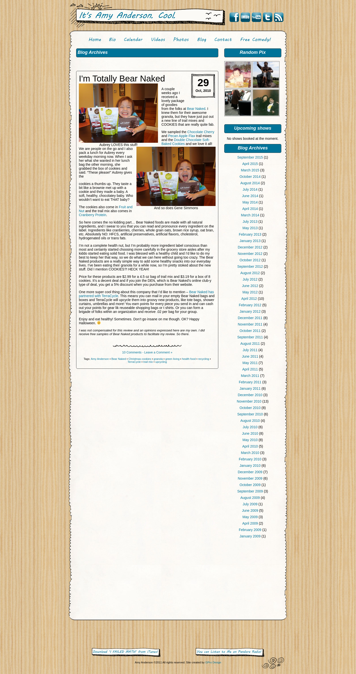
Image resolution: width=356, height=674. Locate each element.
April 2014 (250, 209)
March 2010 (250, 453)
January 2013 (250, 241)
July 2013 (250, 222)
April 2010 (250, 446)
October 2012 (250, 260)
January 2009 (250, 536)
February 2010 (250, 459)
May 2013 (250, 228)
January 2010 (250, 466)
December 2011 (250, 318)
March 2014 (250, 215)
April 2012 (249, 299)
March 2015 (250, 170)
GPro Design (213, 662)
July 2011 (250, 350)
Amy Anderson (100, 358)
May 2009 (250, 517)
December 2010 (250, 395)
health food (189, 358)
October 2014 (250, 177)
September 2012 (250, 266)
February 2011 (250, 382)
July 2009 (250, 504)
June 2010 (250, 433)
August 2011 (250, 344)
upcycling (161, 361)
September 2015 (250, 157)
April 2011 (250, 369)
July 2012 (250, 279)
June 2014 (250, 196)
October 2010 (250, 408)
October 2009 (250, 485)
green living (172, 358)
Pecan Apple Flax (181, 136)
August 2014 (250, 183)
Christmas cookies (140, 358)
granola (158, 358)
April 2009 (250, 523)
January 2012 (250, 311)
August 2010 (250, 421)
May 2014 (250, 202)
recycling (203, 358)
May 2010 (250, 440)
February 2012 (250, 305)
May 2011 (250, 363)
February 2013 (250, 234)
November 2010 (249, 401)
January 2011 (250, 388)
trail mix (148, 361)
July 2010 (250, 427)
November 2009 (250, 478)
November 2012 (250, 254)
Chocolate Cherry (200, 132)
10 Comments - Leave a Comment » (147, 352)
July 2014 (250, 189)
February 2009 (250, 530)
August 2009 (250, 498)
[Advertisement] (252, 580)
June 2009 (250, 510)
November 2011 (250, 324)
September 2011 (250, 337)
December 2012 (250, 247)
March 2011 (250, 376)
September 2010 (250, 414)
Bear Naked (196, 109)
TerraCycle (134, 361)
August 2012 (250, 273)
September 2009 (250, 491)
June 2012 (250, 286)
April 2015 (250, 164)
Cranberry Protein (92, 215)
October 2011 (250, 331)
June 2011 (250, 356)
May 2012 (250, 292)
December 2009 (250, 472)
